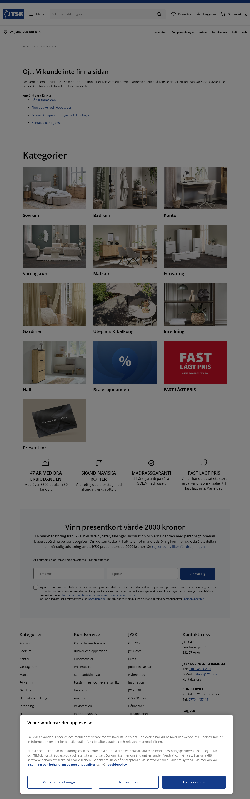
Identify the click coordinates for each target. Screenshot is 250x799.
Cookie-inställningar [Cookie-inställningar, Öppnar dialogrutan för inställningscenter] (59, 782)
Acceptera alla (193, 782)
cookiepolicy (117, 764)
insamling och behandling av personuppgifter (61, 764)
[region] (126, 754)
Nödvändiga (128, 782)
